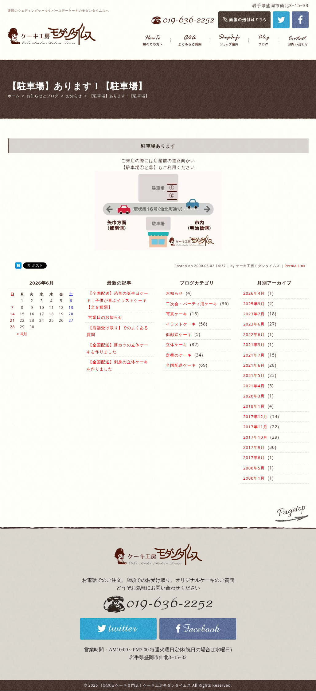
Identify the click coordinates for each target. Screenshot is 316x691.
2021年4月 (254, 386)
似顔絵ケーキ (179, 334)
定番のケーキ (179, 355)
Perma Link (295, 265)
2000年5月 (254, 468)
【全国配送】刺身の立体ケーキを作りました (117, 365)
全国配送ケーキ (181, 365)
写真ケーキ (176, 314)
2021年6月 (254, 365)
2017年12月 (255, 416)
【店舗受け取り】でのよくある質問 (117, 331)
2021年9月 (254, 344)
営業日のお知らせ (105, 317)
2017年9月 (254, 447)
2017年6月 (254, 457)
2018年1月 (254, 406)
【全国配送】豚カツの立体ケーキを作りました (117, 348)
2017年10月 (255, 437)
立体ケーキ (176, 344)
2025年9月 (254, 303)
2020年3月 (254, 396)
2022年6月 (254, 334)
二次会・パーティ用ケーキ (191, 303)
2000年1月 (254, 478)
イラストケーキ (181, 324)
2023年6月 (254, 324)
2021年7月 (254, 355)
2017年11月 (255, 426)
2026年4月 (254, 293)
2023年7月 (254, 314)
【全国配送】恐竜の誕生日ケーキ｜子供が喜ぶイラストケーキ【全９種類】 (117, 300)
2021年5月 (254, 375)
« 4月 (22, 334)
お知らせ (174, 293)
